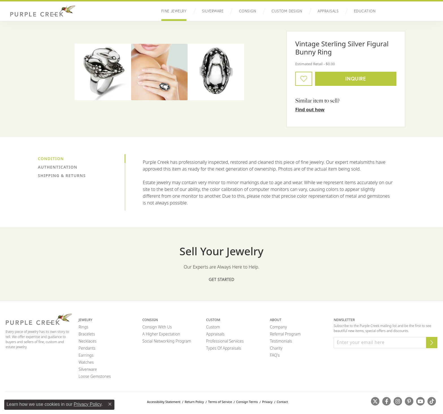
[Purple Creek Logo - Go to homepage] (41, 11)
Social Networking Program (166, 341)
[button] (396, 11)
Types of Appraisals (223, 348)
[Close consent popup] (110, 404)
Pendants (87, 348)
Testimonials (281, 341)
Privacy (267, 402)
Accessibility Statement (164, 402)
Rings (83, 327)
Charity (276, 348)
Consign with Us (157, 327)
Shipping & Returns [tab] (62, 175)
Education (364, 11)
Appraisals (328, 11)
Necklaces (87, 341)
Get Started (221, 279)
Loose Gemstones (95, 376)
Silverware (212, 11)
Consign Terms (247, 402)
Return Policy (194, 402)
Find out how (310, 109)
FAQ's (275, 355)
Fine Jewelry (174, 11)
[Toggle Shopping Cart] (432, 11)
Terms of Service (220, 402)
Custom (213, 327)
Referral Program (285, 334)
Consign (247, 11)
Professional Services (225, 341)
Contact (282, 402)
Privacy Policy (87, 404)
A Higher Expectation (161, 334)
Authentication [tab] (57, 167)
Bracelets (87, 334)
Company (278, 327)
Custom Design (287, 11)
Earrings (86, 355)
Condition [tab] (51, 158)
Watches (86, 362)
